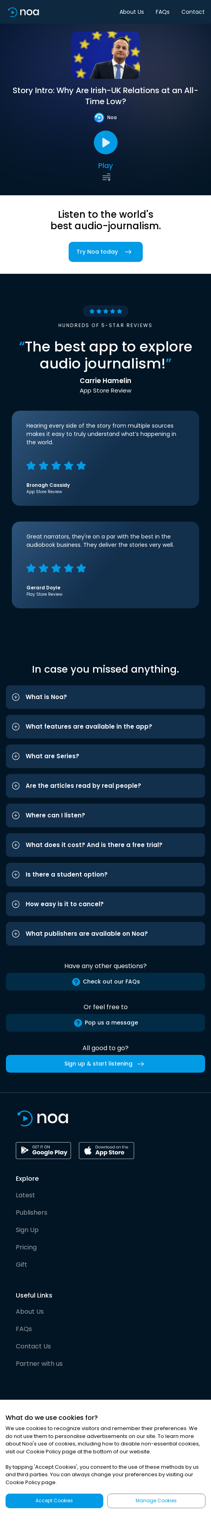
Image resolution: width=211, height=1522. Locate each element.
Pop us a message (105, 1023)
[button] (105, 697)
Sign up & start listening (105, 1064)
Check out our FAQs (105, 982)
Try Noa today (106, 252)
